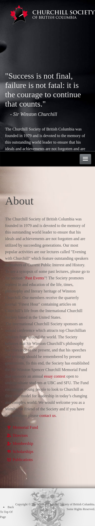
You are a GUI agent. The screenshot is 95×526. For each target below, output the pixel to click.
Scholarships (19, 451)
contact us (48, 415)
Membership (19, 443)
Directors (17, 435)
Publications (19, 459)
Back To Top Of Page (7, 512)
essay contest (54, 376)
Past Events (34, 278)
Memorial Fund (22, 427)
